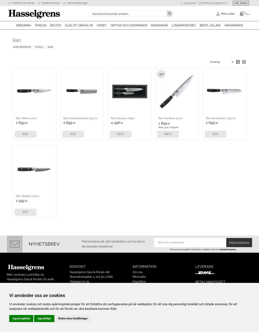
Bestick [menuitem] (55, 25)
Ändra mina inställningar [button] (73, 318)
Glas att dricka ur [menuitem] (79, 25)
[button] (237, 61)
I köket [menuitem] (102, 25)
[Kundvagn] (244, 13)
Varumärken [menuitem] (233, 25)
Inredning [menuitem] (23, 25)
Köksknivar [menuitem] (159, 25)
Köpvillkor (139, 281)
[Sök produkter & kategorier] (127, 14)
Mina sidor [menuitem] (228, 13)
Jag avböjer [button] (44, 318)
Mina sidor (139, 276)
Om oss (138, 272)
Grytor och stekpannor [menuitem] (129, 25)
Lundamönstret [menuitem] (183, 25)
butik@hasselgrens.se (214, 3)
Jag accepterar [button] (21, 318)
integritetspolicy (227, 249)
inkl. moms (241, 3)
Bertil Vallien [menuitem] (210, 25)
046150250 (190, 3)
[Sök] (170, 14)
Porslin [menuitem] (40, 25)
